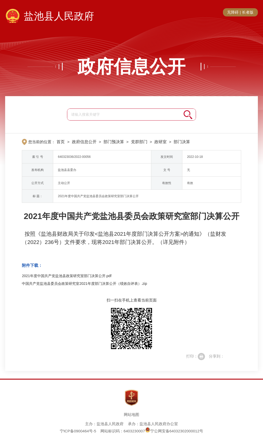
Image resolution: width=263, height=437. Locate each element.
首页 (61, 142)
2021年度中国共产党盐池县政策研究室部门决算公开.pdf (66, 276)
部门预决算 (114, 142)
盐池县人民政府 (59, 16)
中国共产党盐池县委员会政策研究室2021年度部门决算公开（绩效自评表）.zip (84, 283)
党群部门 (139, 142)
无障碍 (233, 12)
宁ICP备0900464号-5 (78, 431)
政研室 (160, 142)
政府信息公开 (131, 67)
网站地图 (131, 414)
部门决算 (182, 142)
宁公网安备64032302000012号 (174, 431)
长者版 (247, 12)
